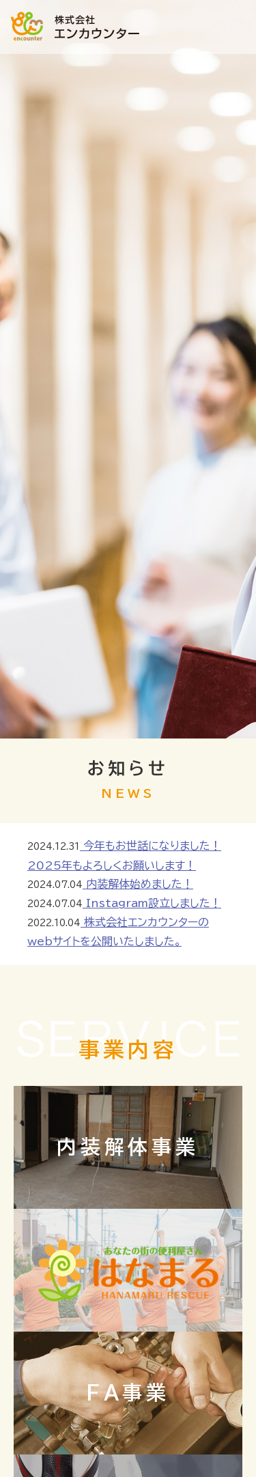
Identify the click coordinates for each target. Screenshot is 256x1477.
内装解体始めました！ (138, 883)
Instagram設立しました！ (152, 903)
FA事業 (128, 1392)
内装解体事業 (128, 1146)
